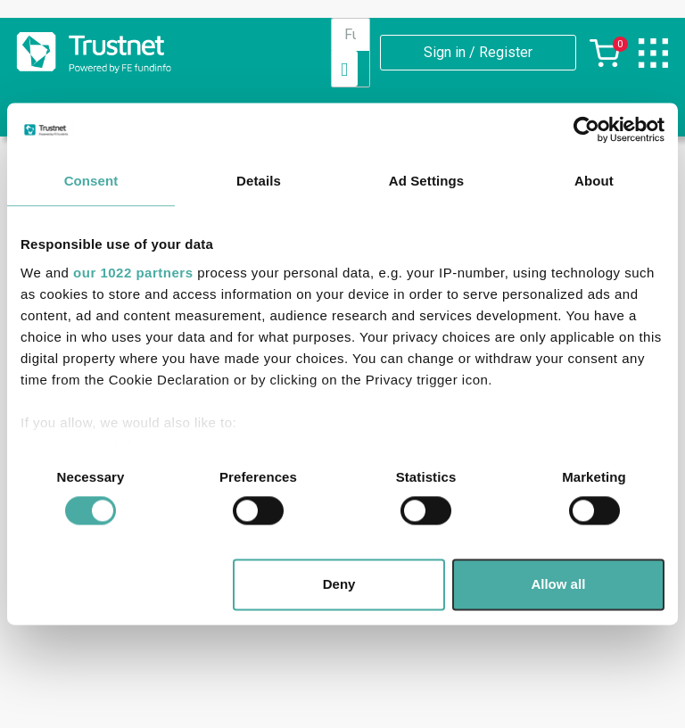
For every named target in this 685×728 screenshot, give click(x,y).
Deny (339, 584)
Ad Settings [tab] (426, 180)
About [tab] (594, 180)
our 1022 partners (133, 272)
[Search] (344, 69)
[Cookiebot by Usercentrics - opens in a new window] (586, 129)
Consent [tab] (91, 180)
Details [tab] (258, 180)
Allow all (558, 584)
